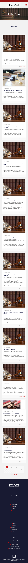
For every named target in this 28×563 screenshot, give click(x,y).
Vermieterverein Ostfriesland (14, 542)
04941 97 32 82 (9, 1)
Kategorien (5, 30)
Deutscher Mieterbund (14, 546)
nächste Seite (14, 474)
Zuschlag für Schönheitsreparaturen (10, 237)
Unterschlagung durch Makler (9, 349)
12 (16, 469)
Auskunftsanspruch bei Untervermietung (11, 413)
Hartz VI (14, 515)
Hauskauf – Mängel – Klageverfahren (10, 55)
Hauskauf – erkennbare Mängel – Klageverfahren (12, 90)
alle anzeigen (23, 30)
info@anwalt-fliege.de (18, 1)
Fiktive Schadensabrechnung (9, 200)
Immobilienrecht (14, 504)
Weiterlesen (22, 66)
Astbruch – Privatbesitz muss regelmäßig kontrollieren (13, 385)
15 (12, 471)
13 (18, 469)
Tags (9, 30)
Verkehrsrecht (14, 512)
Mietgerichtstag (15, 540)
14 (21, 469)
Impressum (17, 559)
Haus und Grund (15, 544)
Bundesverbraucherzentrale (14, 548)
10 (11, 469)
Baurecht (14, 506)
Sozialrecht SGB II (14, 527)
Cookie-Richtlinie (14, 560)
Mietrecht (14, 508)
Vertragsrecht (14, 510)
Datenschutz (22, 559)
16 (15, 471)
